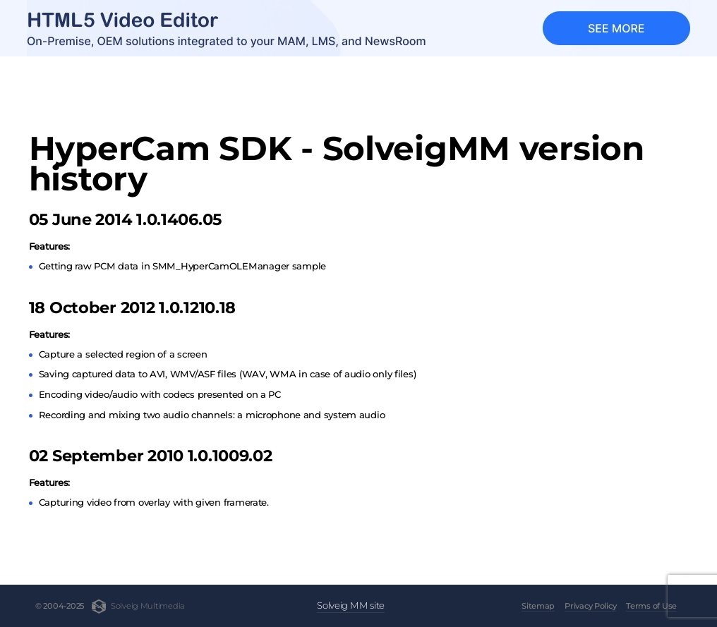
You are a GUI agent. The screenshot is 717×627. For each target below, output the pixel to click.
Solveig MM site (351, 605)
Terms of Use (651, 606)
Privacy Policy (590, 606)
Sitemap (538, 606)
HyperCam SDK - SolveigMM (139, 83)
